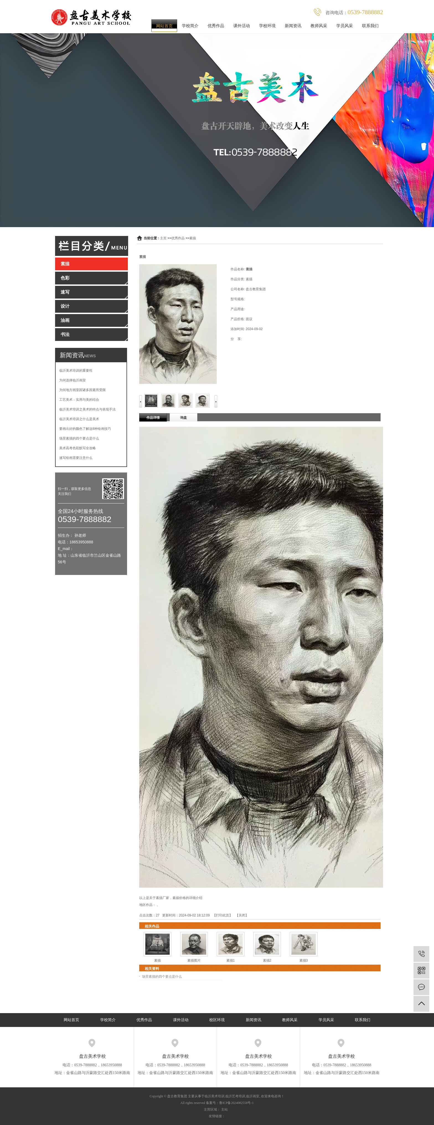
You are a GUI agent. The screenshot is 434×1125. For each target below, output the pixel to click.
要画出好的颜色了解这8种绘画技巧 (85, 429)
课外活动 (241, 25)
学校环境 (267, 25)
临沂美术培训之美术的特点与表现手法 (87, 409)
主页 (163, 238)
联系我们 (370, 25)
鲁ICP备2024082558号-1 (236, 1103)
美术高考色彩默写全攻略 (77, 448)
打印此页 (222, 915)
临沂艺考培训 (235, 1096)
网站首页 (164, 26)
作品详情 (153, 418)
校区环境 (217, 1020)
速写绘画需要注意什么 (75, 458)
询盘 (183, 418)
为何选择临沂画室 (72, 380)
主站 (224, 1109)
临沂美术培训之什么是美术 (79, 419)
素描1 (230, 960)
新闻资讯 (293, 25)
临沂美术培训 (214, 1096)
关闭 (242, 915)
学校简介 (190, 25)
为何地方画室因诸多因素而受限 (82, 390)
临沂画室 (252, 1096)
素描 (192, 238)
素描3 (303, 960)
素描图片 (194, 960)
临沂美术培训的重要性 (75, 371)
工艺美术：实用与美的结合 (79, 400)
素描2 (267, 960)
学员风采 (344, 25)
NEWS (90, 356)
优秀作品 (216, 25)
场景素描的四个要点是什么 (79, 438)
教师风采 (319, 25)
